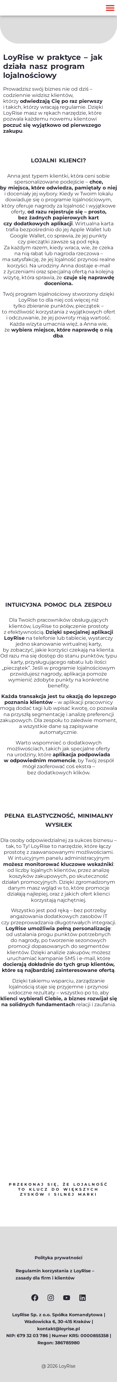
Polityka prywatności (58, 1257)
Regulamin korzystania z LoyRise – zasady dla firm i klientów (55, 1274)
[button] (110, 8)
